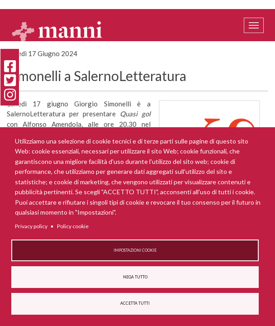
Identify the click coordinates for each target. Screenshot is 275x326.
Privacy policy (31, 226)
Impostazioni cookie (135, 250)
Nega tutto (135, 277)
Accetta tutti (135, 303)
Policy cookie (73, 226)
